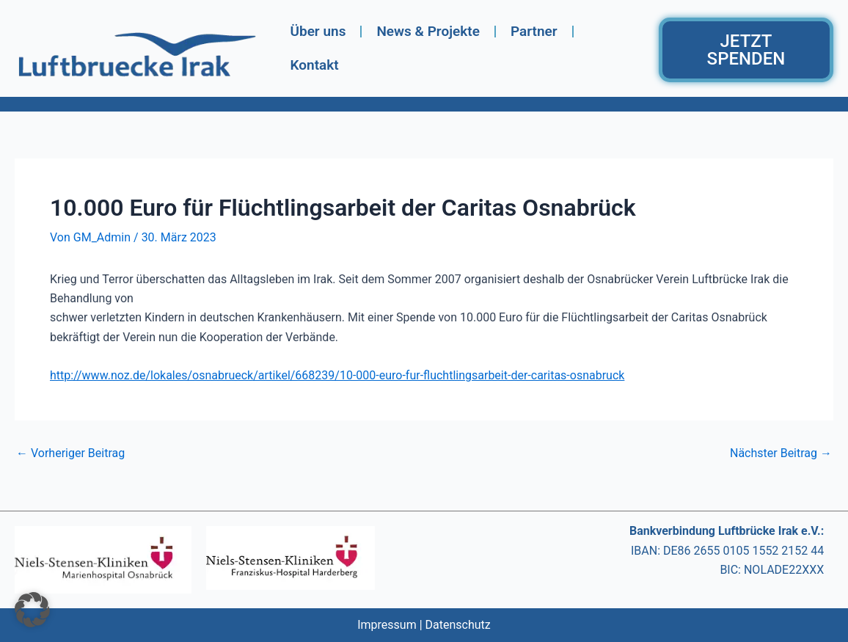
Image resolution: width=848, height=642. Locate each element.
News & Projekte (427, 31)
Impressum (387, 625)
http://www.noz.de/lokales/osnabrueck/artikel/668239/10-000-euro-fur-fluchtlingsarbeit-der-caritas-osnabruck (337, 375)
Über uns (318, 31)
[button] (32, 609)
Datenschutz (458, 625)
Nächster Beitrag (781, 453)
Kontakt (314, 64)
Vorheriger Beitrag (70, 453)
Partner (534, 31)
